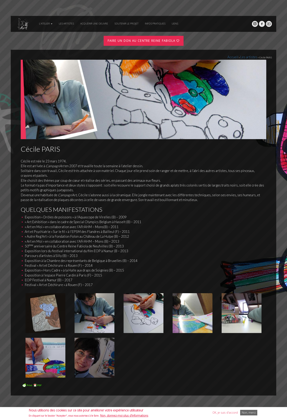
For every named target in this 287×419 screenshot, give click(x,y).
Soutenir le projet (126, 23)
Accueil (240, 56)
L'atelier (45, 23)
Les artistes (66, 23)
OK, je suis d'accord (225, 413)
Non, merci (249, 413)
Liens (175, 23)
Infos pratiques (155, 23)
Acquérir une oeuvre (94, 23)
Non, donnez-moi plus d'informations (124, 416)
